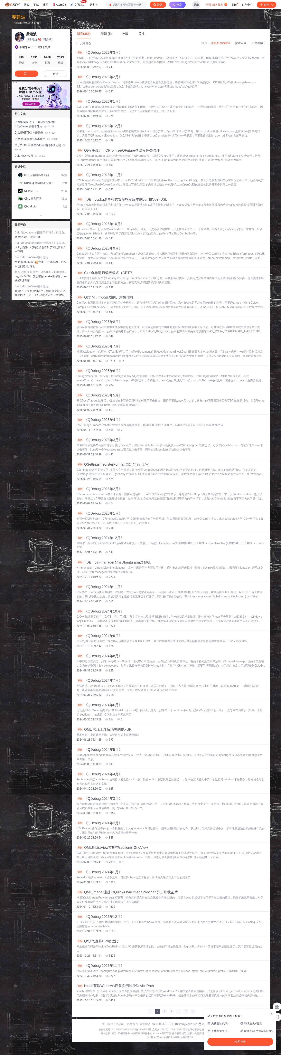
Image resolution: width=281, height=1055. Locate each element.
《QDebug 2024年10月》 (100, 611)
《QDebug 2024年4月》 (99, 774)
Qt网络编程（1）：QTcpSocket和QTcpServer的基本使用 (35, 124)
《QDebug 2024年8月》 (99, 656)
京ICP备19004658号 (140, 1029)
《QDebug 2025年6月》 (99, 371)
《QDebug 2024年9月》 (99, 636)
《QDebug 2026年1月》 (99, 101)
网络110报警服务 (121, 1033)
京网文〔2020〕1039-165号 (167, 1029)
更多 (93, 4)
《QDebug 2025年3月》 (99, 440)
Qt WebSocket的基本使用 (36, 138)
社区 (45, 4)
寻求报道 (145, 1024)
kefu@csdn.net (188, 1024)
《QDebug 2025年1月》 (99, 513)
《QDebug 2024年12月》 (100, 538)
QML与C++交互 (30, 155)
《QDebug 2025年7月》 (99, 346)
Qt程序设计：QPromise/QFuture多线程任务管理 (118, 150)
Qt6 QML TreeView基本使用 (31, 257)
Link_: (18, 247)
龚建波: (19, 237)
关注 (26, 73)
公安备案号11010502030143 (113, 1029)
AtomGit (59, 4)
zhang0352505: (24, 261)
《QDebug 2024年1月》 (99, 872)
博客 (26, 4)
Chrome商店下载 (162, 1033)
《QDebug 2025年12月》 (100, 126)
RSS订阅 (258, 43)
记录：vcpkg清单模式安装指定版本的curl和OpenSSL (122, 199)
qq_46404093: (24, 276)
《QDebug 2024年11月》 (100, 587)
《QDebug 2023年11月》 (100, 966)
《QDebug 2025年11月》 (100, 175)
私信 (55, 73)
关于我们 (107, 1024)
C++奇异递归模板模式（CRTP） (106, 273)
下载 (36, 4)
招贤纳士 (120, 1024)
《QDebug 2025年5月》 (99, 395)
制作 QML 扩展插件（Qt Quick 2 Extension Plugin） (41, 271)
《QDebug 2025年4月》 (99, 420)
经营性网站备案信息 (193, 1029)
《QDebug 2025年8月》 (99, 322)
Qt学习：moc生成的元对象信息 (105, 297)
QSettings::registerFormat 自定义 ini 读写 (113, 464)
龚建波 (19, 17)
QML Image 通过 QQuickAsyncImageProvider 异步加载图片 (127, 892)
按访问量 (240, 43)
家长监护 (105, 1033)
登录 (196, 4)
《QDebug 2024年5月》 (99, 750)
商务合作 (132, 1024)
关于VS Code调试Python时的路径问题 (40, 147)
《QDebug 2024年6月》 (99, 705)
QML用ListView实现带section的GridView (112, 848)
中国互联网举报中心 (141, 1033)
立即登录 (240, 1041)
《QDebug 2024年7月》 (99, 680)
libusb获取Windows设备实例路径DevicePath (115, 986)
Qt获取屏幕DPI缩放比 (97, 941)
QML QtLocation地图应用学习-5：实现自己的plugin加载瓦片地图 (41, 232)
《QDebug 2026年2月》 (99, 77)
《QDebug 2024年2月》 (99, 823)
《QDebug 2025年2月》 (99, 489)
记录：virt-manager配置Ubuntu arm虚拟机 (114, 562)
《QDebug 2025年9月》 (99, 248)
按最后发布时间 (220, 43)
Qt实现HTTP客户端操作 (35, 132)
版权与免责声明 (195, 1033)
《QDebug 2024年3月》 (99, 799)
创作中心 (247, 4)
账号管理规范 (179, 1033)
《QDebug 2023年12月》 (100, 917)
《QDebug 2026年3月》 (99, 52)
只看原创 (84, 43)
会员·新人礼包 (217, 4)
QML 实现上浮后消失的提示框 (104, 729)
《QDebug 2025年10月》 (100, 224)
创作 (266, 4)
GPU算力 (78, 3)
